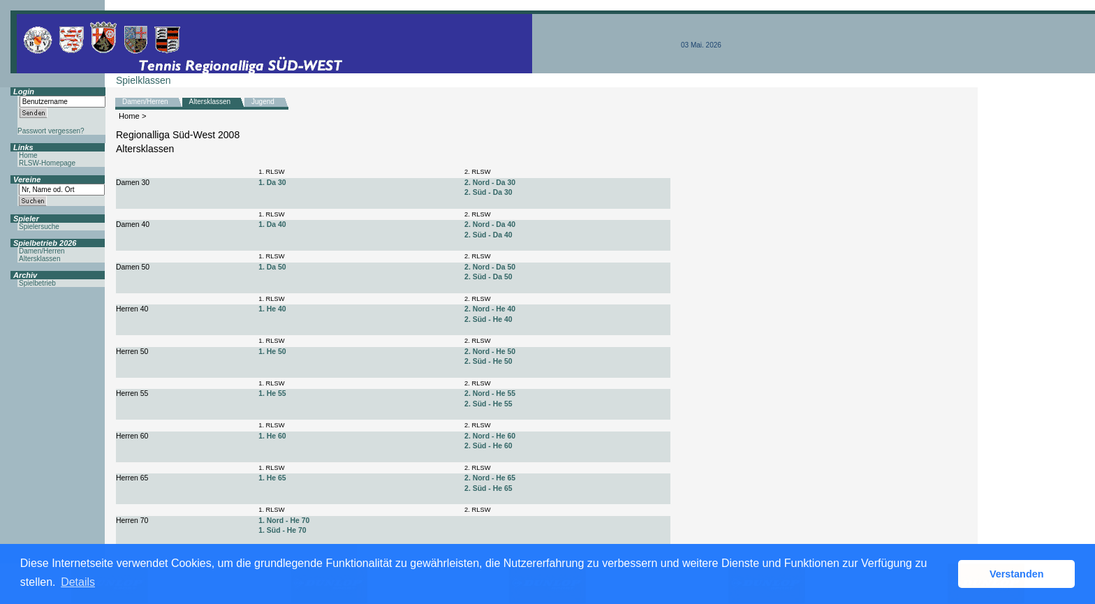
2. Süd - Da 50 (488, 277)
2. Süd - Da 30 (488, 192)
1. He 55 (272, 393)
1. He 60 (272, 436)
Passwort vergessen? (50, 131)
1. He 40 (272, 309)
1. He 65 (272, 478)
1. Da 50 (272, 267)
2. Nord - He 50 (489, 351)
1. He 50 (272, 351)
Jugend (262, 101)
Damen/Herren (145, 101)
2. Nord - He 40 (489, 309)
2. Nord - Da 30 (489, 182)
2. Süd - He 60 (488, 446)
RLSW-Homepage (47, 163)
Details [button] (78, 582)
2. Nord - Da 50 (489, 267)
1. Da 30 (272, 182)
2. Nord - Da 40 (489, 224)
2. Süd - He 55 (488, 404)
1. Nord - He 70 (283, 520)
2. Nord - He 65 (489, 478)
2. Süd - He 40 (488, 319)
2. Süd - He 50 (488, 361)
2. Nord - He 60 (489, 436)
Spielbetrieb (37, 283)
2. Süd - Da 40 (488, 235)
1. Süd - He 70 (282, 530)
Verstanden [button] (1017, 574)
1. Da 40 (272, 224)
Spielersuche (39, 226)
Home (129, 116)
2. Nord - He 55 (489, 393)
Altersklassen (209, 101)
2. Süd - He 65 (488, 488)
